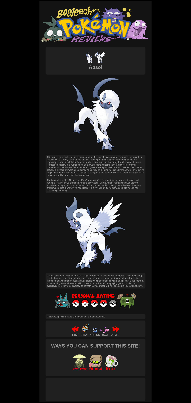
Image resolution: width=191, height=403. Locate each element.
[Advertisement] (91, 386)
